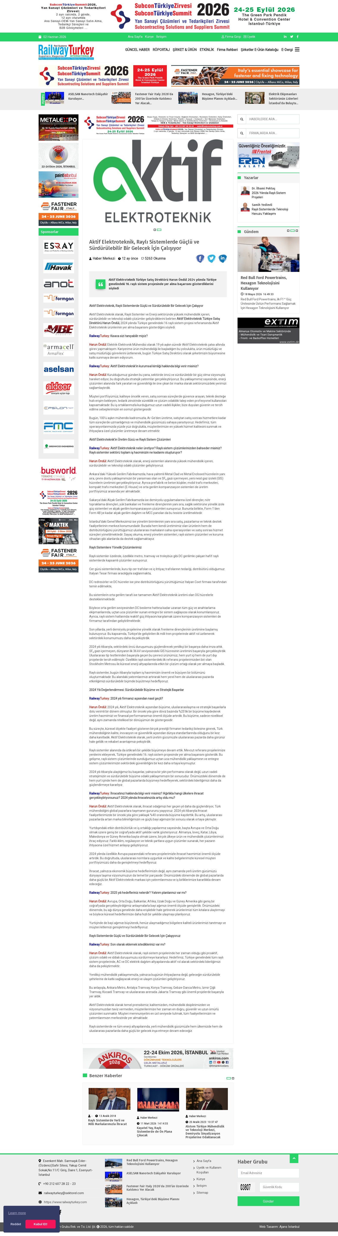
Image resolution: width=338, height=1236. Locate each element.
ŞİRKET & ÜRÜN (185, 50)
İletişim (161, 37)
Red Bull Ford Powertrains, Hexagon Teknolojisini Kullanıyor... (67, 98)
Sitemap (202, 1193)
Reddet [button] (16, 1224)
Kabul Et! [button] (40, 1224)
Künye (149, 37)
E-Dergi (287, 50)
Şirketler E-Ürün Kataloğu (259, 50)
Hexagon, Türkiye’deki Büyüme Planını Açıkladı (153, 1201)
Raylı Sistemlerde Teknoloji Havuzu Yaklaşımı (270, 211)
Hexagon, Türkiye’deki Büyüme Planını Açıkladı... (265, 96)
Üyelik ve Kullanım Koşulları (209, 1170)
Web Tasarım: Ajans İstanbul (279, 1227)
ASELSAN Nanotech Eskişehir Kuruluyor (154, 1173)
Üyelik (249, 37)
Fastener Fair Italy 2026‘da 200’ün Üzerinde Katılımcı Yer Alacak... (200, 98)
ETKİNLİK (207, 50)
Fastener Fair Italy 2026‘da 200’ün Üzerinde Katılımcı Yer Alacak (158, 1188)
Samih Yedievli (262, 205)
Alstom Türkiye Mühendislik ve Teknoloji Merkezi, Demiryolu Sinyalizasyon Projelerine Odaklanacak (205, 1132)
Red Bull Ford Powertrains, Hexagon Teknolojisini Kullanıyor (264, 283)
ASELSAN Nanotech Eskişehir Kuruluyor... (134, 96)
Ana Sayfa (135, 37)
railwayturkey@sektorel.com (61, 1193)
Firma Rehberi (227, 50)
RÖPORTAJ (161, 50)
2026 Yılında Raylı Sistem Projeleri (269, 195)
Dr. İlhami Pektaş (263, 188)
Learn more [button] (17, 1213)
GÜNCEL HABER (137, 50)
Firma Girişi (231, 37)
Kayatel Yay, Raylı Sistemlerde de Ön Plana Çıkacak (154, 1131)
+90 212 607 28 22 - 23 (57, 1184)
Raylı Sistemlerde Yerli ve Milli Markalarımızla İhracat (107, 1122)
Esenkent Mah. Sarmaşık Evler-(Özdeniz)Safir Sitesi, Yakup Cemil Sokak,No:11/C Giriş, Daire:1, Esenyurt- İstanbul (66, 1168)
